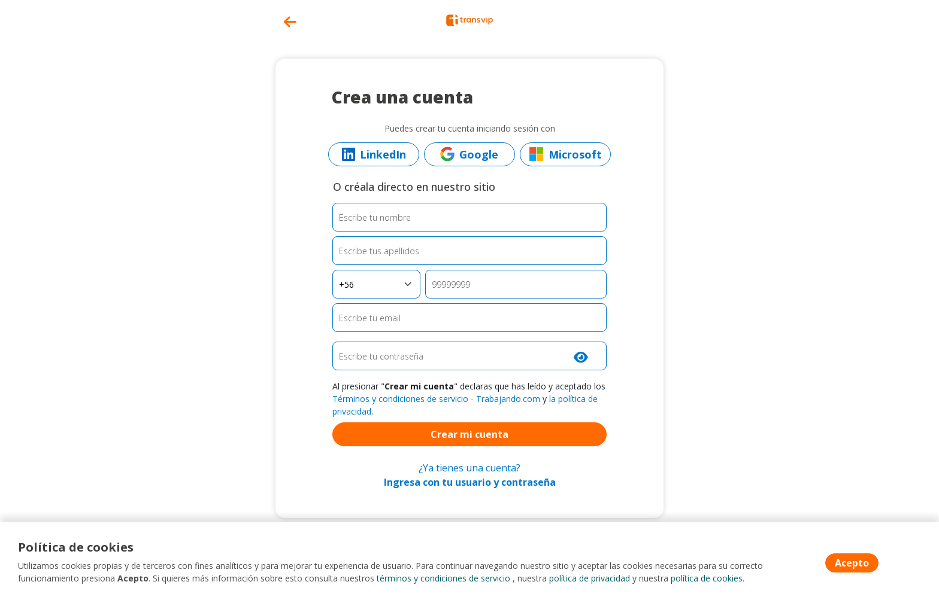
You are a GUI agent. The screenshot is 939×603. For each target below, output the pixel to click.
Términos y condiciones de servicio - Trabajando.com (436, 398)
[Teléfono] (516, 284)
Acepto (852, 563)
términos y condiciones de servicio (443, 578)
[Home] (469, 19)
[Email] (469, 317)
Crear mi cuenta (469, 434)
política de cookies (707, 578)
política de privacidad (589, 578)
